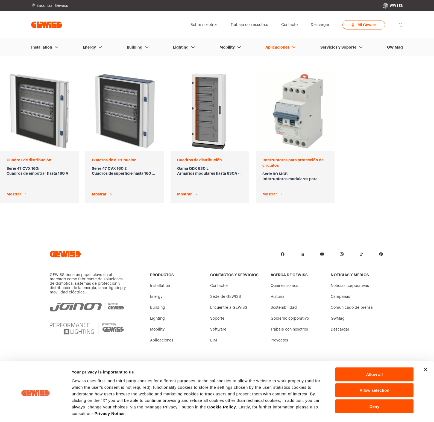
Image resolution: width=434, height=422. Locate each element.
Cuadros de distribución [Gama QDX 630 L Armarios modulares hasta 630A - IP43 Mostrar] (199, 160)
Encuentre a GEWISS (228, 308)
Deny (375, 386)
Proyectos (279, 340)
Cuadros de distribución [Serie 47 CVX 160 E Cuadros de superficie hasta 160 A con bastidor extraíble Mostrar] (114, 160)
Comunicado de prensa (352, 308)
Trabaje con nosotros (289, 329)
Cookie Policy (221, 387)
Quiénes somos (284, 286)
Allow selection (374, 370)
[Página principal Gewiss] (46, 24)
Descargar (340, 329)
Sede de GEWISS (225, 297)
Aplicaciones (277, 47)
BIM (213, 340)
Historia (278, 297)
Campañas (340, 297)
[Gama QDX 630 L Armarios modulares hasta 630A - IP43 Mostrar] (210, 111)
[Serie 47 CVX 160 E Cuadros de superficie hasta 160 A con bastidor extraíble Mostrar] (124, 111)
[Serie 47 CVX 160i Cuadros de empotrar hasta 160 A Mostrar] (39, 111)
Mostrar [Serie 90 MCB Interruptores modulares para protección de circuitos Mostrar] (269, 194)
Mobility (227, 47)
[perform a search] (400, 24)
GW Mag (395, 47)
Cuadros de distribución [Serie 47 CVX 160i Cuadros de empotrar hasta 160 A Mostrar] (29, 160)
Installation (41, 47)
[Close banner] (425, 349)
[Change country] (393, 5)
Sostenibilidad (284, 308)
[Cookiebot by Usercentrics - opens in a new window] (35, 411)
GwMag (338, 318)
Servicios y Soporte (338, 47)
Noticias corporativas (350, 286)
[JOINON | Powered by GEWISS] (87, 307)
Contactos (219, 286)
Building (134, 47)
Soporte (217, 318)
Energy (89, 47)
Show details (287, 411)
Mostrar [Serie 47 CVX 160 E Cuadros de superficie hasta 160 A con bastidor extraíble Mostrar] (99, 194)
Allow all (374, 354)
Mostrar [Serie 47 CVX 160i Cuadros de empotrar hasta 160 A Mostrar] (14, 194)
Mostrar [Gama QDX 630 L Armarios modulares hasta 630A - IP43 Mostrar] (184, 194)
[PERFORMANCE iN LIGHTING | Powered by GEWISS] (87, 328)
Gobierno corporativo (290, 318)
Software (218, 329)
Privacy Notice (110, 393)
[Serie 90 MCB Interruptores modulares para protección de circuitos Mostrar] (295, 111)
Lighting (181, 47)
